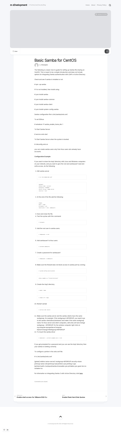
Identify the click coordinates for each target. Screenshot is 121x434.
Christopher (44, 65)
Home (88, 5)
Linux (15, 51)
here (81, 373)
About (93, 5)
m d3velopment (18, 5)
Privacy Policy (101, 5)
